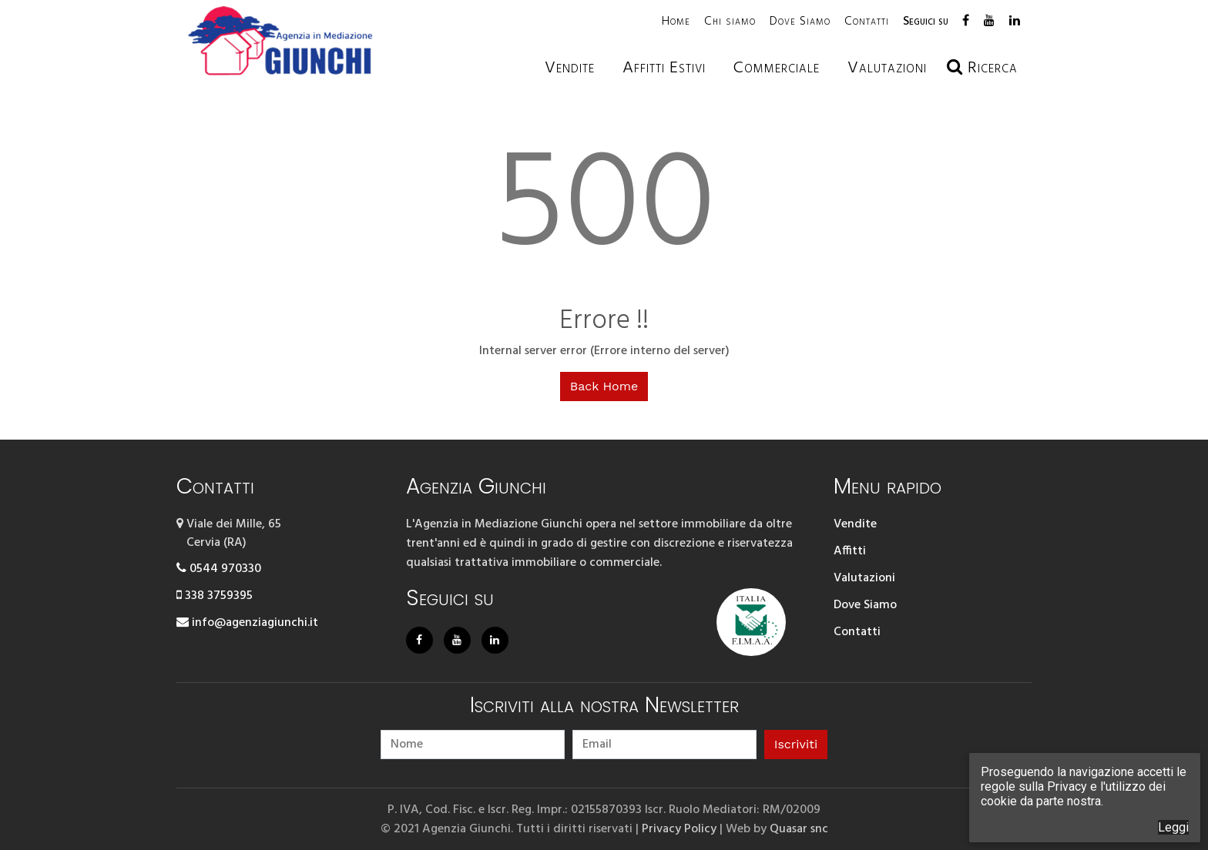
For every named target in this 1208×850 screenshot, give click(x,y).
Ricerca (982, 68)
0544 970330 (218, 569)
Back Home (604, 386)
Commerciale (776, 68)
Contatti (866, 22)
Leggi (1173, 827)
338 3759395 (214, 596)
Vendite (570, 68)
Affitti (850, 551)
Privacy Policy (679, 828)
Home (676, 22)
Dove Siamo (800, 22)
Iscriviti (795, 742)
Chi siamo (730, 22)
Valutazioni (864, 578)
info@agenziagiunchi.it (247, 623)
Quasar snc (799, 828)
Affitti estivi (664, 68)
